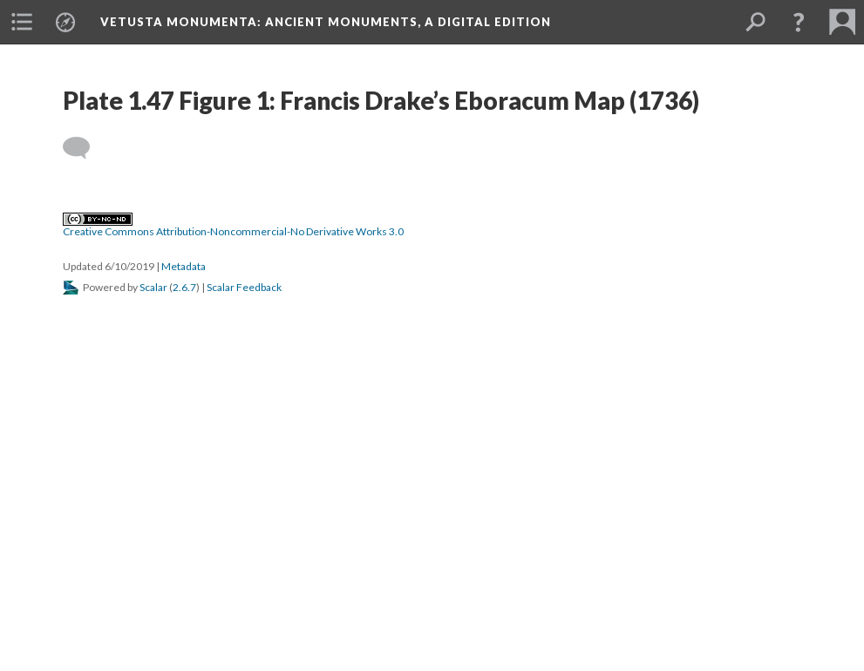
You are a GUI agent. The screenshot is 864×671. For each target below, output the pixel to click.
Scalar (153, 287)
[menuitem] (22, 22)
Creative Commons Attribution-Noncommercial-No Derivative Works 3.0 (233, 226)
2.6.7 (184, 287)
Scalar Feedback (244, 287)
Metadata (183, 266)
